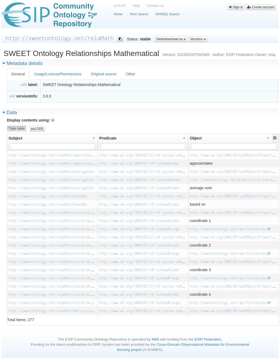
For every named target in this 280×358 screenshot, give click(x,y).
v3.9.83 (120, 6)
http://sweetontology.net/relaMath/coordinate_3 (52, 262)
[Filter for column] (52, 146)
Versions (198, 39)
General (18, 74)
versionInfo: (27, 96)
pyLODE (37, 129)
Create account (260, 7)
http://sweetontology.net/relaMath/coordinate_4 (52, 286)
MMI (155, 339)
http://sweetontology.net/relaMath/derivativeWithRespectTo (63, 311)
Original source (103, 74)
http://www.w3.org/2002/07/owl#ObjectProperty (232, 155)
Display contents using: (30, 120)
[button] (275, 138)
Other (130, 74)
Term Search (139, 14)
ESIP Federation (208, 339)
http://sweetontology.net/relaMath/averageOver (51, 172)
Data (9, 112)
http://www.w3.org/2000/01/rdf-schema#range (139, 229)
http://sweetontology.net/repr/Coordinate (228, 229)
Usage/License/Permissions (57, 74)
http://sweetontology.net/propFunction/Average (233, 180)
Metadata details (22, 63)
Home (118, 14)
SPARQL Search (167, 14)
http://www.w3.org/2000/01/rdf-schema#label (139, 163)
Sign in (236, 7)
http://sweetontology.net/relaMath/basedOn (47, 196)
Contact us (155, 6)
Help (136, 6)
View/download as (171, 39)
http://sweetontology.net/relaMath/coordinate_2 (52, 237)
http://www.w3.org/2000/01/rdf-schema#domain (140, 180)
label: (33, 84)
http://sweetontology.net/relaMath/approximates (52, 155)
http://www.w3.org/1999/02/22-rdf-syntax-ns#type (144, 155)
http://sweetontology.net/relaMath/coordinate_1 (52, 213)
